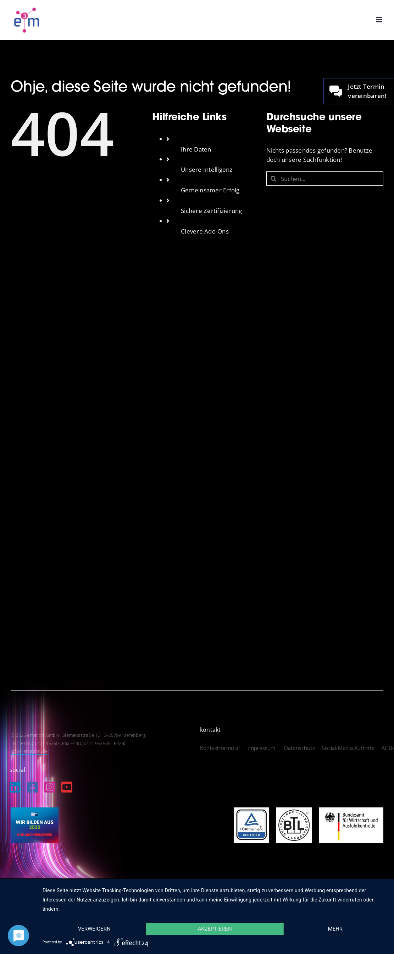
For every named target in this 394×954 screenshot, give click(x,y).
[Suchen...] (324, 178)
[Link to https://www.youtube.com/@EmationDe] (66, 787)
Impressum (262, 747)
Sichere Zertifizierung (211, 211)
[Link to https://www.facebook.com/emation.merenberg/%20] (32, 787)
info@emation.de (29, 751)
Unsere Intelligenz (207, 169)
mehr (335, 929)
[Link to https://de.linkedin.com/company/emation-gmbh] (15, 787)
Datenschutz (299, 747)
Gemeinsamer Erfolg (210, 190)
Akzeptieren (215, 929)
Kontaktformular (220, 747)
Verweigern (94, 929)
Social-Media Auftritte (348, 747)
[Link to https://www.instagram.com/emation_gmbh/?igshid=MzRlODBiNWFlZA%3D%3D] (49, 787)
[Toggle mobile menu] (379, 19)
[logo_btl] (294, 810)
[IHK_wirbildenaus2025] (35, 810)
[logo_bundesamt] (351, 810)
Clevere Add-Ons (205, 231)
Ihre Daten (196, 149)
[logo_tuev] (251, 810)
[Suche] (273, 178)
